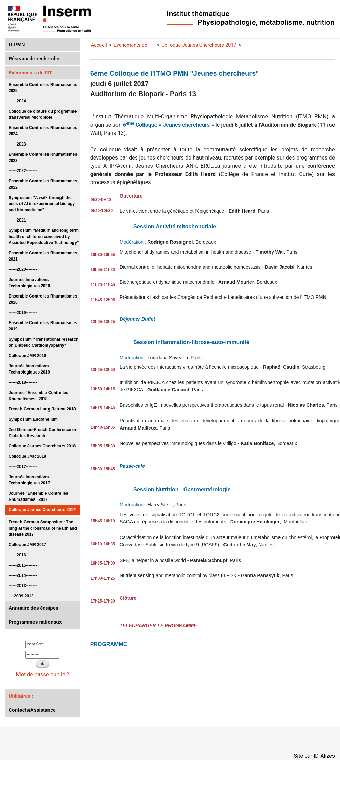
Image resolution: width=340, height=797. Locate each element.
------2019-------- (23, 312)
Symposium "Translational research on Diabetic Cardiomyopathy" (43, 342)
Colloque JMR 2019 (27, 355)
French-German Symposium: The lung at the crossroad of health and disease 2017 (43, 528)
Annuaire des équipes (33, 608)
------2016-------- (23, 555)
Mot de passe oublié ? (42, 674)
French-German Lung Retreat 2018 (42, 409)
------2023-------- (23, 144)
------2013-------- (23, 585)
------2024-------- (23, 101)
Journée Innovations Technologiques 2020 (29, 282)
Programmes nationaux (35, 622)
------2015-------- (23, 565)
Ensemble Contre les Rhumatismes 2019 (43, 325)
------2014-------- (23, 575)
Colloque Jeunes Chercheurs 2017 (42, 509)
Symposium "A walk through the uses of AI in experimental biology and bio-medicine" (42, 203)
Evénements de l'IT (30, 72)
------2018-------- (23, 382)
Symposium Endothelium (33, 419)
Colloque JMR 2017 (27, 544)
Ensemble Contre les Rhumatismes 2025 (43, 87)
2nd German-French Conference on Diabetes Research (43, 432)
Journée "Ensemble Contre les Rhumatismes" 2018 (38, 395)
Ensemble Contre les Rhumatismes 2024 (43, 130)
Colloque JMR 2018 (27, 456)
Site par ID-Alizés (314, 755)
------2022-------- (23, 170)
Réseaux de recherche (34, 58)
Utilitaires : (21, 696)
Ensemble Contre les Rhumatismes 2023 (43, 157)
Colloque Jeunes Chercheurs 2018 (42, 446)
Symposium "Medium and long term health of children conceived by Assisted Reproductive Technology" (44, 236)
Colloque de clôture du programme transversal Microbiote (43, 114)
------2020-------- (23, 269)
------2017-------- (23, 466)
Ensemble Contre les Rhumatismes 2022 (43, 184)
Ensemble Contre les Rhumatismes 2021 (43, 256)
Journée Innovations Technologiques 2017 (29, 480)
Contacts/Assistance (32, 710)
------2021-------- (23, 220)
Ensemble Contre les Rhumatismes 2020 (43, 299)
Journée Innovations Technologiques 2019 (29, 369)
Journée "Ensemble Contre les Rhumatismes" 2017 (38, 496)
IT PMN (17, 44)
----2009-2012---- (24, 596)
